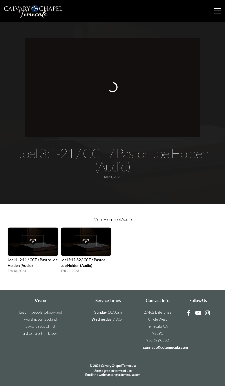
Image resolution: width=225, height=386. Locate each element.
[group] (33, 251)
